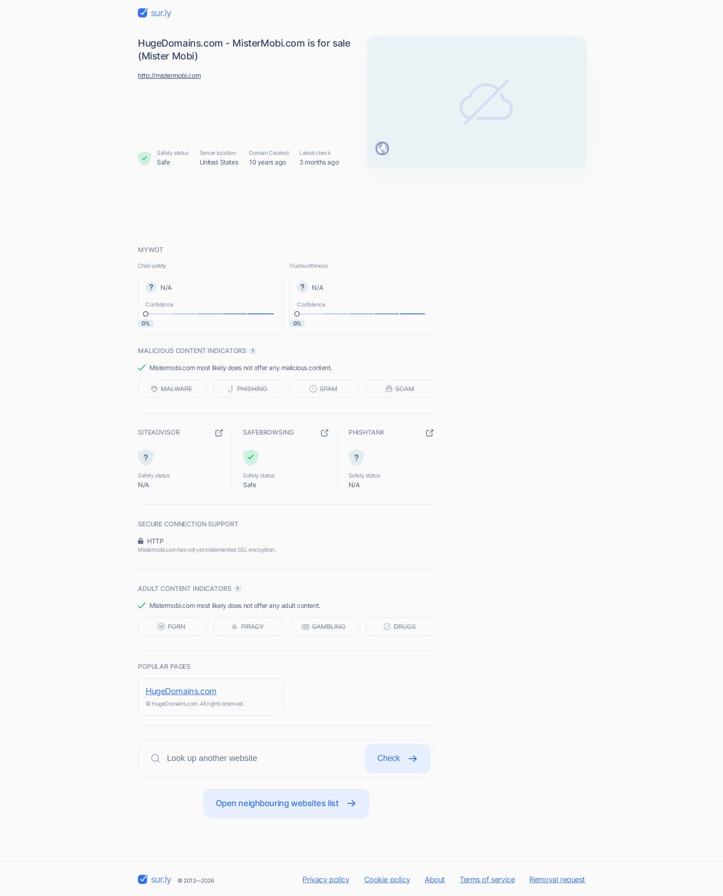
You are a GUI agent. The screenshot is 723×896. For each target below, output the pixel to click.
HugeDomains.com (181, 691)
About (435, 879)
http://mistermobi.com (169, 75)
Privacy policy (325, 879)
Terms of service (487, 879)
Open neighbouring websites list (286, 803)
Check (397, 758)
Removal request (557, 879)
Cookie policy (387, 879)
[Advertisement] (361, 206)
